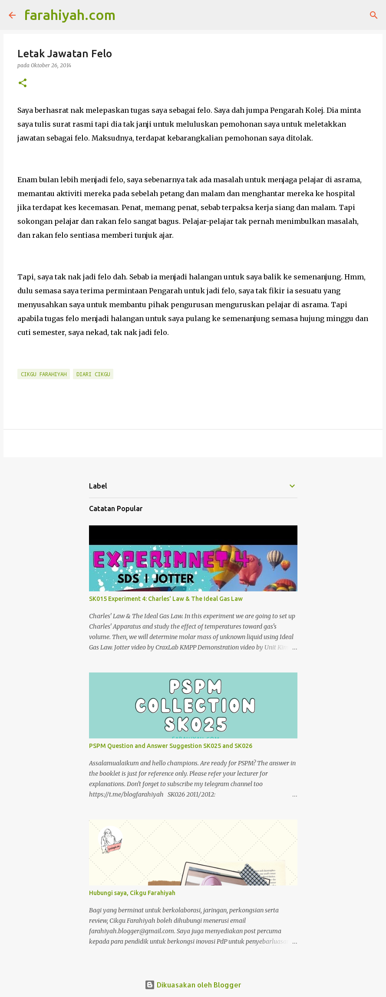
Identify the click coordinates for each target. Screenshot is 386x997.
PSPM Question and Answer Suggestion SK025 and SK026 (170, 745)
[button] (22, 83)
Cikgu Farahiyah (43, 374)
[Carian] (127, 15)
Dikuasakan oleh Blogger (193, 984)
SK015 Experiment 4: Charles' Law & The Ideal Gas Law (166, 598)
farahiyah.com (69, 15)
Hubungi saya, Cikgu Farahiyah (132, 892)
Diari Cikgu (93, 374)
